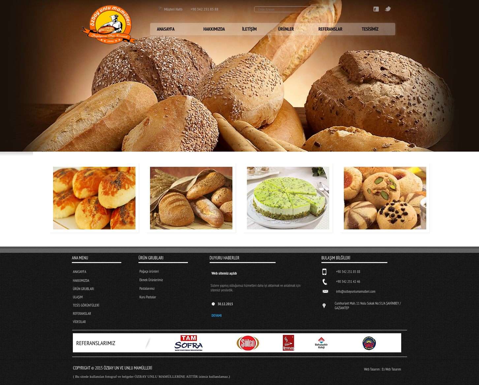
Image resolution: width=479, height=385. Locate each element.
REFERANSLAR (82, 313)
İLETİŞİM (249, 29)
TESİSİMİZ (370, 29)
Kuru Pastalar (147, 297)
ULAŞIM (78, 297)
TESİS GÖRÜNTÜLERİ (86, 305)
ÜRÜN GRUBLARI (83, 288)
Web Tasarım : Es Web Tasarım (382, 369)
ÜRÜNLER (286, 29)
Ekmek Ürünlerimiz (151, 280)
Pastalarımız (147, 288)
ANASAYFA (79, 271)
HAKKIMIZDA (81, 280)
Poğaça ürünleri (149, 271)
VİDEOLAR (79, 321)
